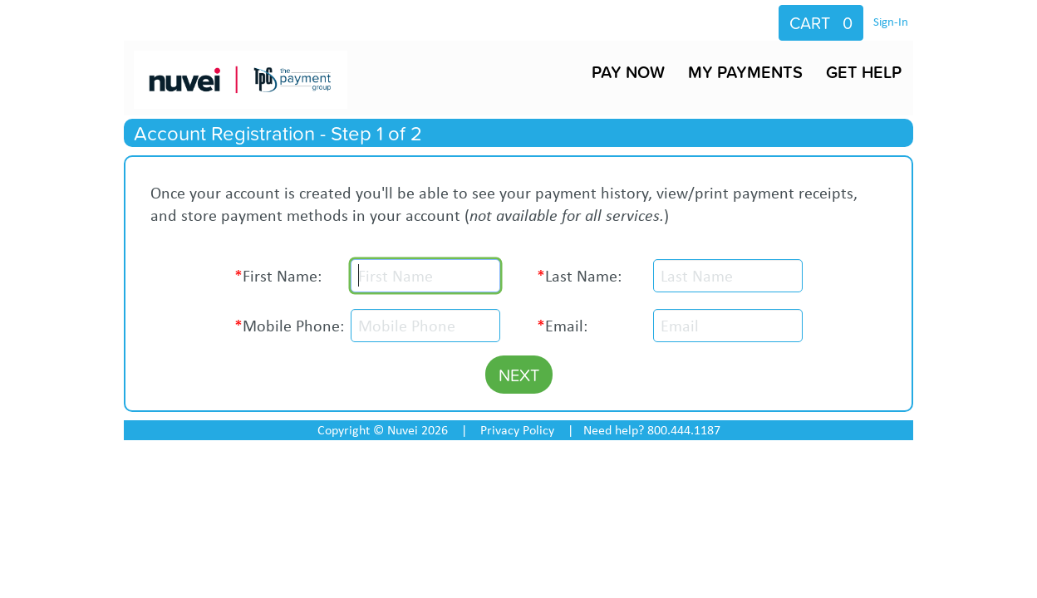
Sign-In (890, 21)
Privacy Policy (517, 430)
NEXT (519, 374)
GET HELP (864, 72)
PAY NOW (628, 72)
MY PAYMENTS (745, 72)
